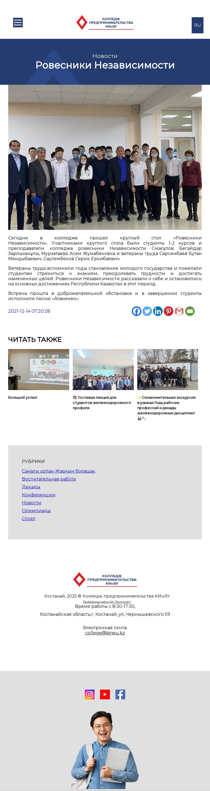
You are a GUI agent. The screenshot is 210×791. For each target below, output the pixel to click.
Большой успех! (22, 397)
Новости (31, 502)
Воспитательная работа (49, 479)
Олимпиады (36, 510)
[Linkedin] (158, 311)
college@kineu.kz (105, 632)
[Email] (190, 311)
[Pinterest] (168, 311)
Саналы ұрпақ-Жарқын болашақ (58, 471)
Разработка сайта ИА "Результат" (107, 601)
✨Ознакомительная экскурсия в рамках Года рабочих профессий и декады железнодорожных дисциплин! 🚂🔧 (166, 407)
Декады (31, 487)
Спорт (29, 518)
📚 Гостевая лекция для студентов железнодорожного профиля (102, 402)
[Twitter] (147, 311)
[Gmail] (179, 311)
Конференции (39, 494)
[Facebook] (136, 311)
